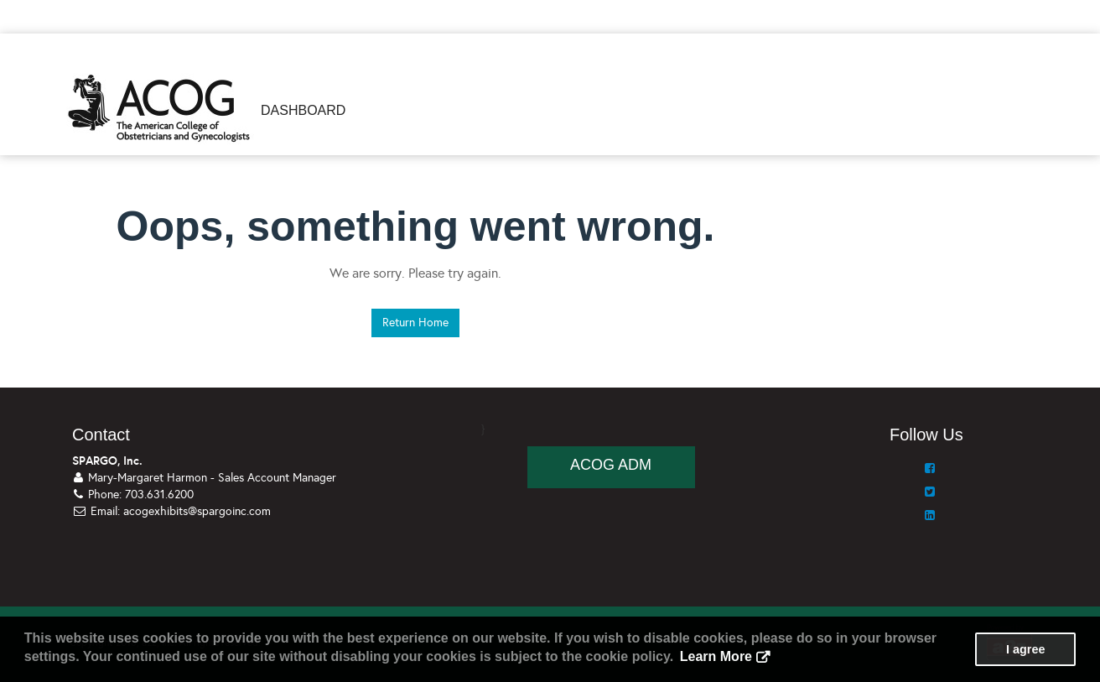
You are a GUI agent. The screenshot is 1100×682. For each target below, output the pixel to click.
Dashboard (303, 110)
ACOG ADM (610, 464)
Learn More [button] (716, 656)
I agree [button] (1025, 649)
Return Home (415, 322)
